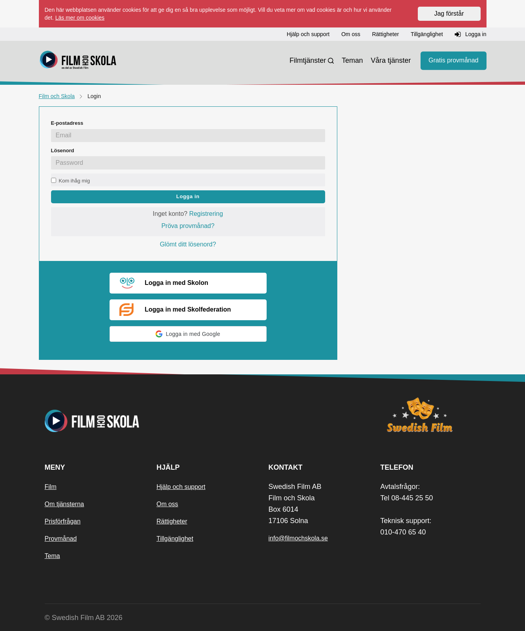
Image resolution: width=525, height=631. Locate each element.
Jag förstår (449, 13)
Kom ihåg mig (74, 181)
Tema (52, 556)
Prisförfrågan (63, 521)
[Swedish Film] (430, 415)
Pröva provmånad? (187, 225)
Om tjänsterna (64, 504)
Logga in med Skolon (164, 283)
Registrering (206, 213)
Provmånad (61, 538)
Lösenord (62, 150)
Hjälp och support (181, 486)
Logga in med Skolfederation (175, 309)
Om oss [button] (350, 34)
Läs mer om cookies (79, 18)
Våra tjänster (391, 60)
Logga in (187, 196)
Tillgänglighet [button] (427, 34)
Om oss (167, 504)
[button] (188, 334)
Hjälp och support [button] (308, 34)
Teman (352, 60)
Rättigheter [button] (385, 34)
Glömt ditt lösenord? (188, 244)
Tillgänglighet (175, 538)
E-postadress (67, 123)
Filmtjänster (307, 60)
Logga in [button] (471, 34)
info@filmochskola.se (298, 538)
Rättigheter (172, 521)
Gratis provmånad (453, 60)
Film (51, 486)
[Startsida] (78, 61)
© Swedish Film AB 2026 (84, 618)
